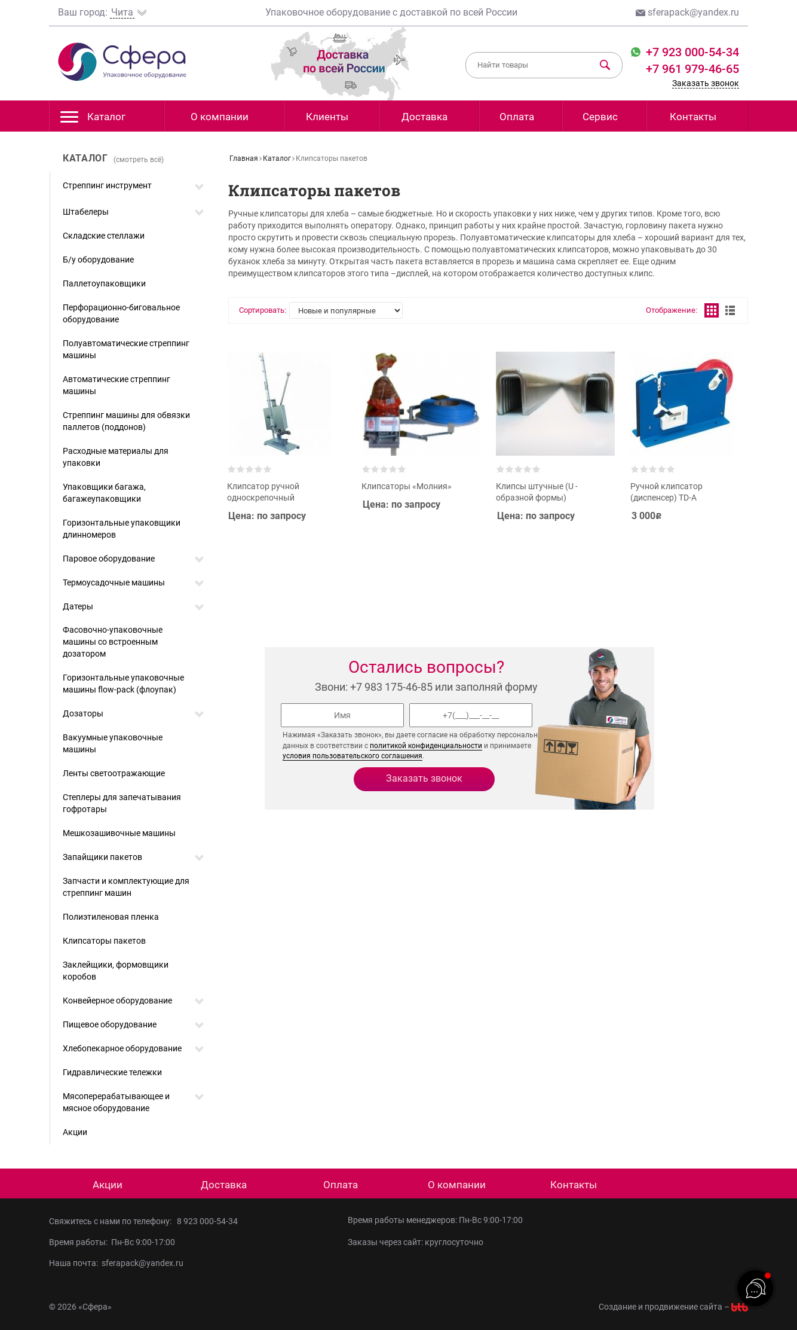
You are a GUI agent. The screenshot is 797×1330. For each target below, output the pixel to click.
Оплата (516, 117)
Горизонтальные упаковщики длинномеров (121, 528)
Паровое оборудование (109, 558)
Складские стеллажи (104, 235)
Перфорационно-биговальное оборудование (121, 313)
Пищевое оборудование (110, 1024)
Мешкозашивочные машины (119, 833)
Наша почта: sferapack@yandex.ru (116, 1263)
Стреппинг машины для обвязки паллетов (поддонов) (126, 421)
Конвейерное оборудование (117, 1000)
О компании (220, 117)
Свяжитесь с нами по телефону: (113, 1221)
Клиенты (327, 117)
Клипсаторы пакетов (104, 940)
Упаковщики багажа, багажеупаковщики (104, 493)
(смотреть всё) (139, 159)
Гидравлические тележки (112, 1072)
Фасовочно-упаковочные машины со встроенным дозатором (113, 641)
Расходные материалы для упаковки (115, 457)
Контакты (693, 117)
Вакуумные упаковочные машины (113, 743)
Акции (75, 1132)
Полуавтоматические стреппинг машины (126, 349)
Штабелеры (86, 211)
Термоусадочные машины (114, 582)
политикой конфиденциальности (426, 746)
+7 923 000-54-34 (691, 52)
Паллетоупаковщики (104, 283)
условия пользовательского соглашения (352, 756)
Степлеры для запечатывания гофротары (122, 803)
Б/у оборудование (98, 259)
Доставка (424, 117)
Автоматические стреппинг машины (116, 385)
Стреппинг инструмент (107, 185)
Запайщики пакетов (102, 857)
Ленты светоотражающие (114, 773)
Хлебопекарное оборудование (122, 1048)
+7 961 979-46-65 (692, 69)
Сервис (600, 117)
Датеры (78, 606)
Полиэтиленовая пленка (111, 917)
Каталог (92, 120)
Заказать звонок (705, 83)
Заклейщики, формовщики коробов (115, 970)
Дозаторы (83, 713)
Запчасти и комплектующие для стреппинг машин (126, 887)
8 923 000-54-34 (207, 1221)
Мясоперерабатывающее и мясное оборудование (116, 1102)
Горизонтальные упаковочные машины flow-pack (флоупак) (123, 683)
